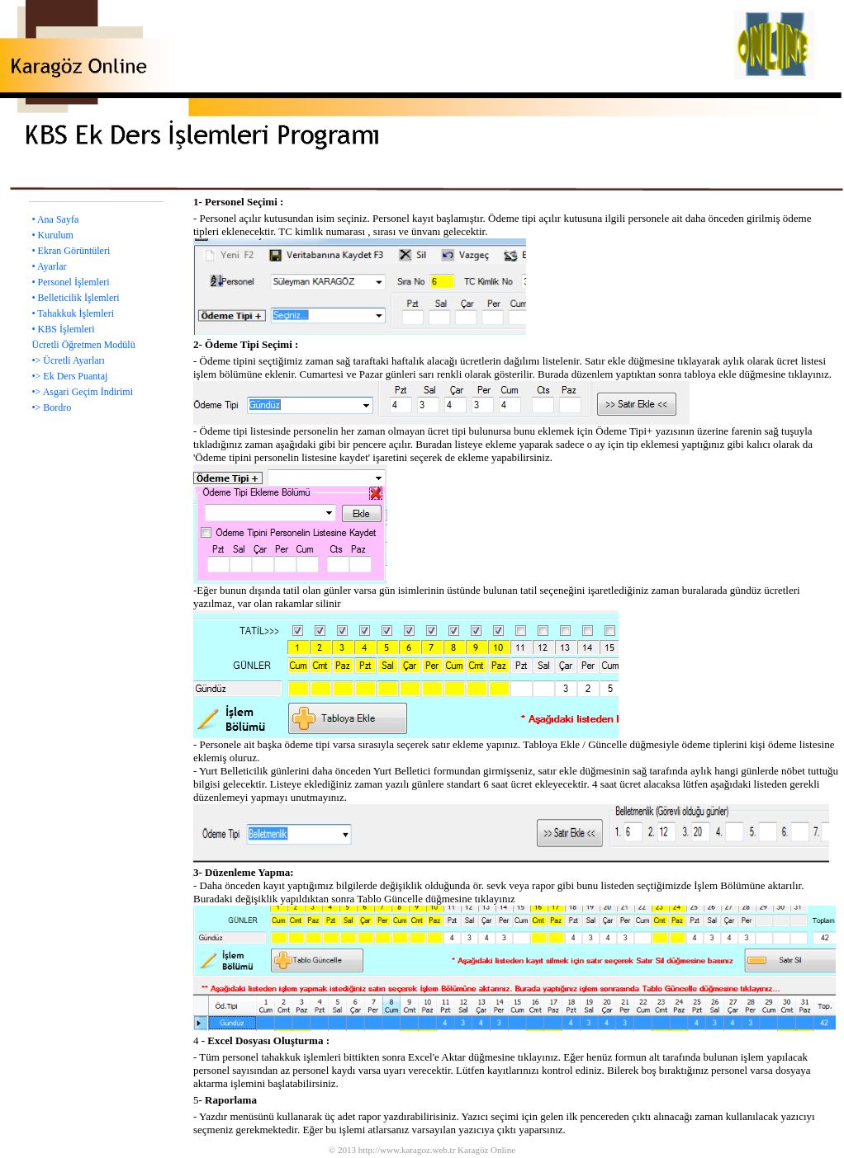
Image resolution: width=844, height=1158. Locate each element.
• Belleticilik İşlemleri (75, 298)
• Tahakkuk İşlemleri (72, 313)
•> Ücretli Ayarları (68, 360)
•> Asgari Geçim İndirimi (82, 392)
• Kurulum (52, 235)
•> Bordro (51, 407)
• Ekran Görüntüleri (70, 251)
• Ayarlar (48, 266)
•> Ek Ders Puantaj (69, 376)
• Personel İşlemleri (70, 282)
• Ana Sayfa (54, 219)
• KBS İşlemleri (62, 329)
